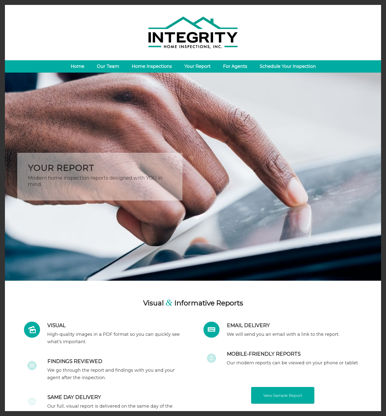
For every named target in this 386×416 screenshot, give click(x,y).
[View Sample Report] (282, 395)
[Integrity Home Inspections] (193, 32)
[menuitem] (77, 66)
